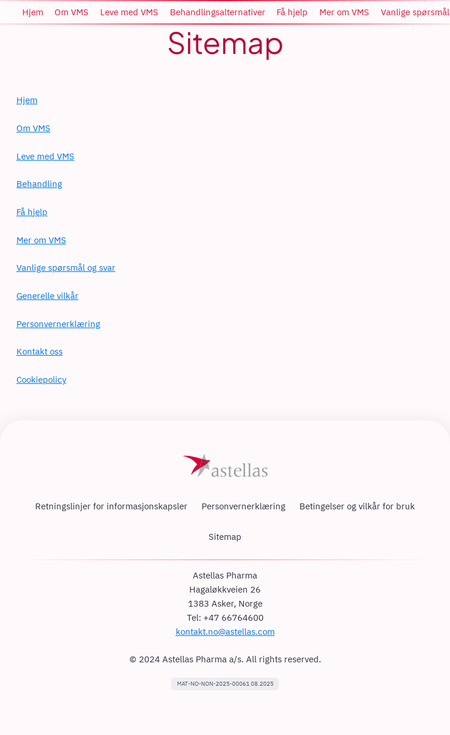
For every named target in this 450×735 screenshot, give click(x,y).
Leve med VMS (45, 156)
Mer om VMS (41, 240)
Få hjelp (31, 211)
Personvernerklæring (58, 323)
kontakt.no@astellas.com (225, 631)
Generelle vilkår (47, 295)
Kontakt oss (39, 351)
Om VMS (33, 128)
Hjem (27, 100)
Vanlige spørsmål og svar (65, 267)
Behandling (39, 183)
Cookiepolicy (41, 379)
